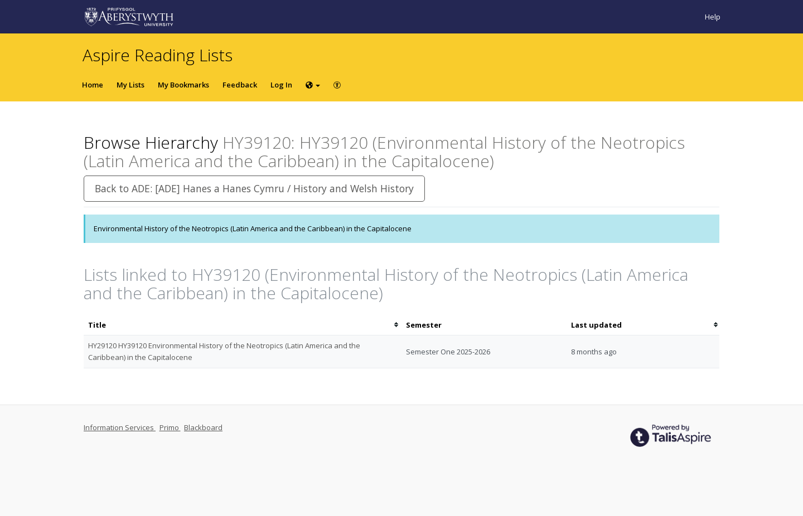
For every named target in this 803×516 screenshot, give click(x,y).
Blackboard (203, 427)
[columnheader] (243, 325)
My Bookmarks (183, 85)
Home (92, 85)
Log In (281, 85)
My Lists (130, 85)
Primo (170, 427)
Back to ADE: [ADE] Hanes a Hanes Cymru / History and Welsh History (254, 188)
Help (712, 17)
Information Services (120, 427)
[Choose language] (313, 84)
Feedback (239, 85)
